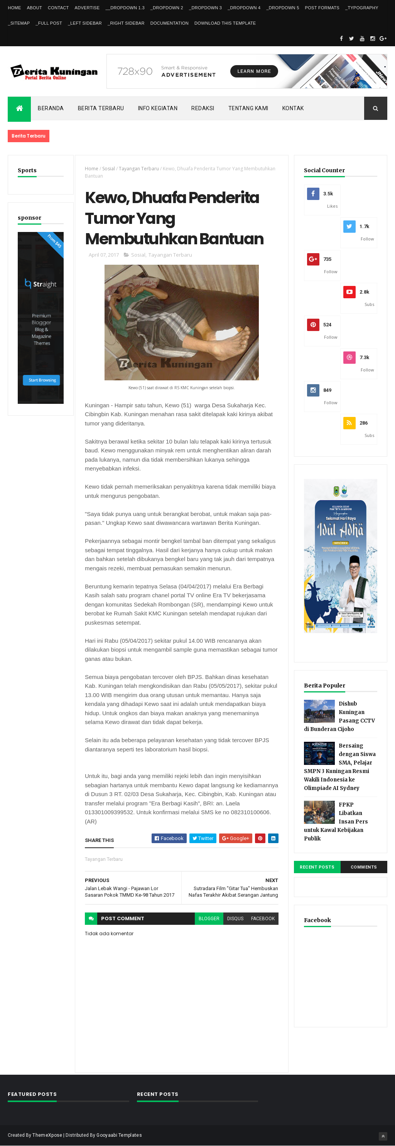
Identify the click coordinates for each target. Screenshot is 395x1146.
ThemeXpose (47, 1135)
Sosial (108, 168)
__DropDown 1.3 (124, 7)
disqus (235, 918)
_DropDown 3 (205, 7)
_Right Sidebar (126, 23)
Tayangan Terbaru (139, 168)
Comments (364, 867)
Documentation (169, 23)
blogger (209, 918)
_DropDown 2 (166, 7)
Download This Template (225, 23)
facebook (263, 918)
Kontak (293, 108)
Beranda (51, 108)
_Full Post (48, 23)
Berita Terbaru (101, 108)
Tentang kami (248, 108)
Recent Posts (317, 867)
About (34, 7)
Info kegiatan (158, 108)
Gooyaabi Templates (119, 1135)
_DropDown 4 (244, 7)
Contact (58, 7)
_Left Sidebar (85, 23)
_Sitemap (19, 23)
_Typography (361, 7)
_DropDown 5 (282, 7)
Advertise (87, 7)
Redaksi (202, 108)
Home (14, 7)
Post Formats (322, 7)
